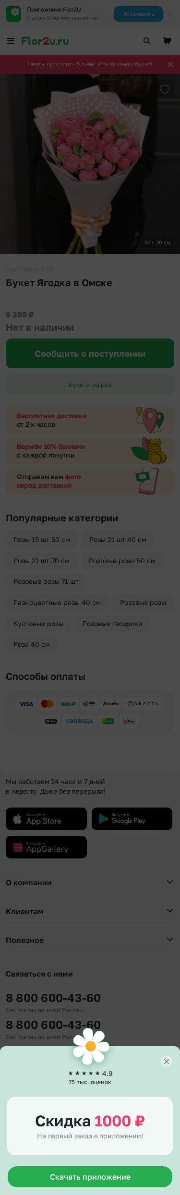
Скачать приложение (90, 1177)
